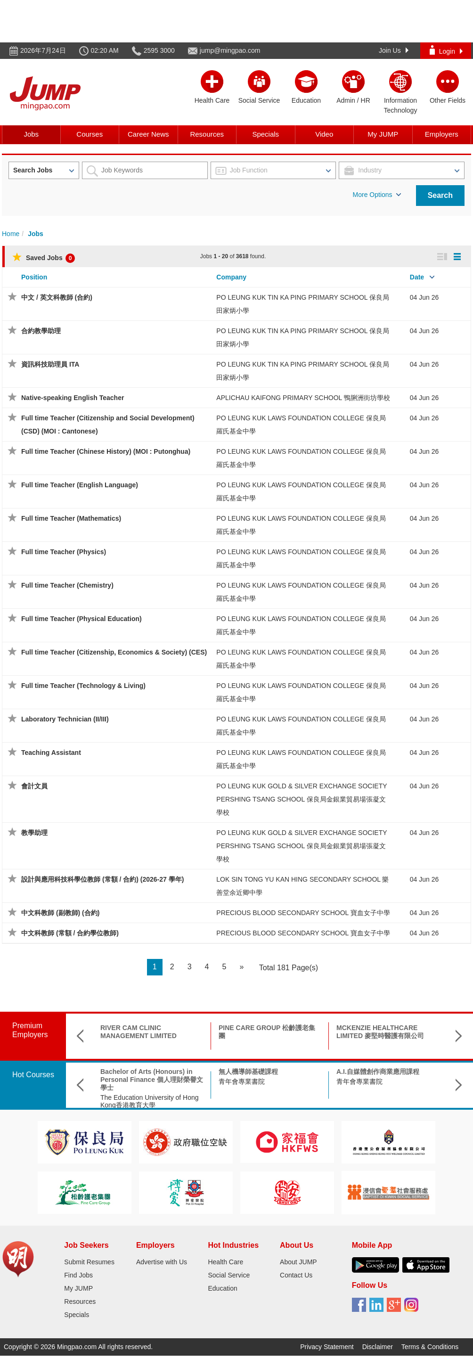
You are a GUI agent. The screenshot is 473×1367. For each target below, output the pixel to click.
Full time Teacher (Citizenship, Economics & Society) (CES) (114, 652)
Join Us (393, 50)
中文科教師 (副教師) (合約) (60, 913)
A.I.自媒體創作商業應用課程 (377, 1071)
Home (10, 233)
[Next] (241, 967)
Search (440, 195)
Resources (207, 134)
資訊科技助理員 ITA (50, 364)
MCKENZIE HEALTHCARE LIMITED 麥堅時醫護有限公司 (380, 1032)
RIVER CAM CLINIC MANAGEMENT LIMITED (138, 1032)
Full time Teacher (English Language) (79, 485)
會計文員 (34, 786)
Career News (148, 134)
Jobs (31, 134)
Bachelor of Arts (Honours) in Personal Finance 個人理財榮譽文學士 (151, 1079)
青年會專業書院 (242, 1081)
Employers (441, 134)
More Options (377, 194)
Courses (89, 134)
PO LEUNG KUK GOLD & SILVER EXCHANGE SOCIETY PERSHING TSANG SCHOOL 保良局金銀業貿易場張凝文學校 (301, 799)
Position (34, 277)
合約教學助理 (41, 331)
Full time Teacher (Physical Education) (81, 618)
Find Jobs (78, 1275)
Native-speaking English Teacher (72, 397)
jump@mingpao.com (230, 50)
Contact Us (296, 1275)
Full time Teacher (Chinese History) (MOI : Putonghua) (105, 451)
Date (417, 277)
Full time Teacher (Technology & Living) (83, 685)
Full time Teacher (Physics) (63, 552)
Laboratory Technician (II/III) (65, 719)
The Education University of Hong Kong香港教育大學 (149, 1101)
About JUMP (298, 1262)
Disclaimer (377, 1347)
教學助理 (34, 832)
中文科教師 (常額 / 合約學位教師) (70, 933)
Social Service (229, 1275)
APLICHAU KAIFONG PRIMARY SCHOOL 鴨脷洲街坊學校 (303, 397)
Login (446, 50)
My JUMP (382, 134)
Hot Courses (33, 1075)
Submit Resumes (89, 1262)
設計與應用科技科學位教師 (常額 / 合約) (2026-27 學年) (102, 879)
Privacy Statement (327, 1347)
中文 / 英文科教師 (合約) (56, 297)
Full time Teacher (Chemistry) (67, 585)
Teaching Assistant (51, 752)
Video (324, 134)
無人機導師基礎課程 (248, 1071)
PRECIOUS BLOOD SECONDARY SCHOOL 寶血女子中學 (303, 913)
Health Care (225, 1262)
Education (222, 1288)
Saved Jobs (43, 258)
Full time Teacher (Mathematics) (71, 518)
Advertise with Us (161, 1262)
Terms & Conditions (429, 1347)
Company (231, 277)
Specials (265, 134)
